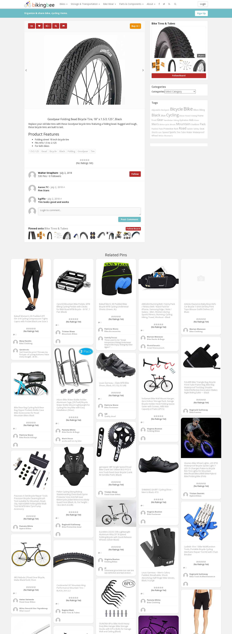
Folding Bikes (153, 431)
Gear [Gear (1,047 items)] (160, 120)
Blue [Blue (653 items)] (163, 115)
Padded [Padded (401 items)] (155, 129)
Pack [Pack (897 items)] (203, 124)
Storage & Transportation (85, 3)
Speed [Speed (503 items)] (165, 132)
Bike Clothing (25, 343)
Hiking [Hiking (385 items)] (176, 120)
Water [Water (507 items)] (189, 132)
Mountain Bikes (69, 334)
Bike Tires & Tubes (56, 228)
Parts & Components (131, 3)
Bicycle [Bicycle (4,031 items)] (176, 109)
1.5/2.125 (34, 151)
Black (62, 151)
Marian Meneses (155, 337)
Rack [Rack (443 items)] (176, 128)
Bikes (64, 3)
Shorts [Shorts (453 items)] (155, 132)
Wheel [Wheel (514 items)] (155, 135)
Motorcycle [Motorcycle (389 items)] (164, 124)
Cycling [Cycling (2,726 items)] (172, 115)
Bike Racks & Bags (155, 339)
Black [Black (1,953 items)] (156, 115)
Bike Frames (195, 412)
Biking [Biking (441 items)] (202, 110)
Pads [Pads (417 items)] (161, 129)
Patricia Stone (111, 329)
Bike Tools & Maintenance (202, 576)
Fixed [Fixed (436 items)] (187, 115)
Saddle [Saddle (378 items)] (190, 129)
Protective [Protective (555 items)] (168, 128)
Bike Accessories (112, 331)
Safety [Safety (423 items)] (196, 129)
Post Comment (129, 219)
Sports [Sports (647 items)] (172, 132)
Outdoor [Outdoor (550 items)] (195, 124)
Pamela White (68, 430)
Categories (158, 91)
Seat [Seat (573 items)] (202, 128)
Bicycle (53, 151)
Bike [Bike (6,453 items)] (188, 109)
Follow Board (133, 228)
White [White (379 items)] (161, 136)
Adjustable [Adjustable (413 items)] (156, 110)
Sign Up (201, 13)
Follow (135, 173)
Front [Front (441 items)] (154, 120)
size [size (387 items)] (160, 132)
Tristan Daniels (196, 493)
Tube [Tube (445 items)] (183, 132)
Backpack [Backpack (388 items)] (165, 110)
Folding (71, 151)
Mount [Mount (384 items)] (172, 124)
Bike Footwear (111, 407)
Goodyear (83, 151)
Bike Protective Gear (72, 527)
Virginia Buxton (154, 428)
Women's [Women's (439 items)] (168, 135)
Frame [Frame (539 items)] (200, 115)
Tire (93, 151)
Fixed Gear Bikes (112, 494)
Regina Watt (68, 610)
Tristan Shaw (68, 331)
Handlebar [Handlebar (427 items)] (168, 120)
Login (203, 3)
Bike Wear (109, 3)
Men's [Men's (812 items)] (155, 124)
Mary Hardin (25, 341)
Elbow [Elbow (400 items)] (181, 115)
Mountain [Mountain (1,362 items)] (183, 124)
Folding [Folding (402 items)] (193, 115)
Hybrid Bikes (195, 496)
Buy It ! (135, 26)
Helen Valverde (26, 599)
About (151, 3)
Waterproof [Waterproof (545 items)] (198, 132)
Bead (44, 151)
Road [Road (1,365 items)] (182, 128)
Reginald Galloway (198, 410)
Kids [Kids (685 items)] (191, 120)
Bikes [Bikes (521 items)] (196, 109)
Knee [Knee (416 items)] (196, 120)
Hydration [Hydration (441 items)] (183, 120)
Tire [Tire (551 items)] (178, 132)
